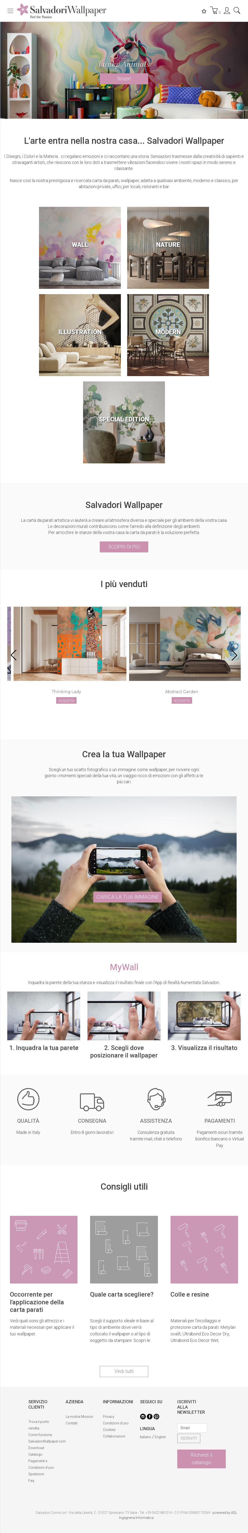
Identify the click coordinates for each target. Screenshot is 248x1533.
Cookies (109, 1430)
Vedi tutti (124, 1371)
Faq (31, 1481)
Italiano (145, 1437)
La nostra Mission (79, 1417)
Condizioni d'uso (116, 1423)
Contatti (72, 1423)
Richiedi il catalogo (201, 1459)
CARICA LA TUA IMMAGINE (127, 897)
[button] (18, 70)
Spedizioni (36, 1474)
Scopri (124, 78)
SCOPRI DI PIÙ (124, 547)
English (160, 1437)
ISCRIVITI (188, 1438)
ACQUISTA (66, 701)
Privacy (108, 1417)
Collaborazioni (114, 1436)
